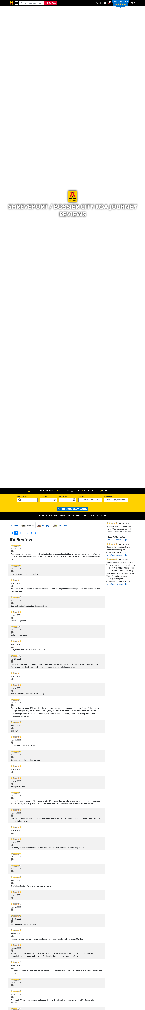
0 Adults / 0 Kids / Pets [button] (89, 500)
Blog (99, 516)
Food (84, 516)
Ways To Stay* (23, 496)
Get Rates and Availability (72, 509)
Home (41, 516)
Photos (76, 516)
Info (106, 516)
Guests (81, 496)
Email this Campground (68, 491)
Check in (43, 496)
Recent (101, 3)
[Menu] (16, 3)
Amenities (65, 516)
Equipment (108, 496)
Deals (49, 516)
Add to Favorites (108, 491)
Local (92, 516)
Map (56, 516)
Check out (63, 496)
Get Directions (89, 491)
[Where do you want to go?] (31, 3)
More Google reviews (116, 540)
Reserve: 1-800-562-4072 (40, 491)
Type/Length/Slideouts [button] (115, 500)
